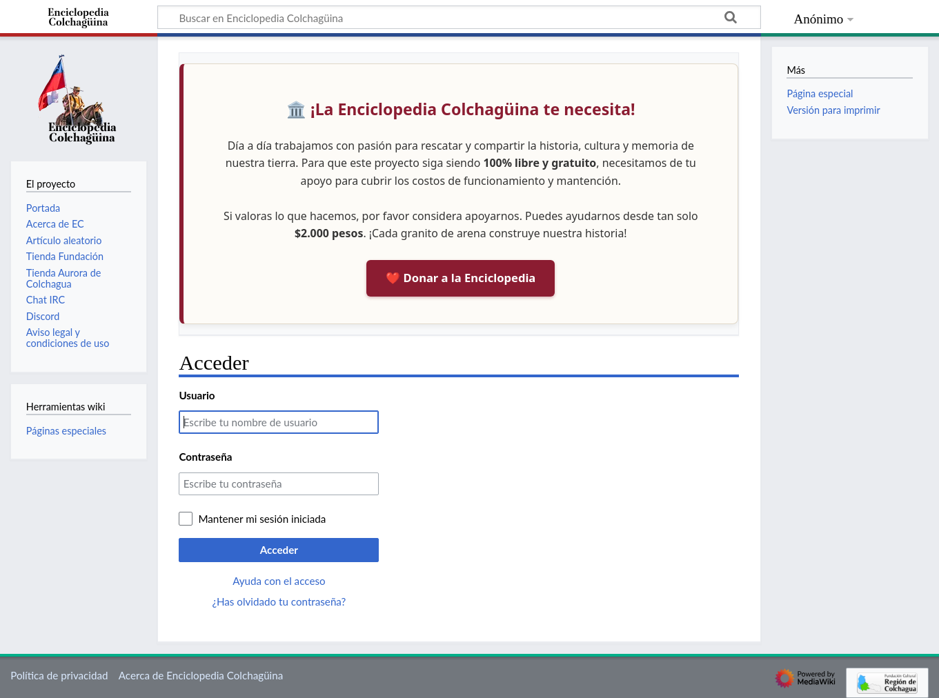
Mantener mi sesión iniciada (262, 518)
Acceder (279, 550)
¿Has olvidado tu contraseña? (279, 601)
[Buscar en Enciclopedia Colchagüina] (459, 17)
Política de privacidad (59, 675)
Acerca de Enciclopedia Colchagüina (201, 675)
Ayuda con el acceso (279, 581)
